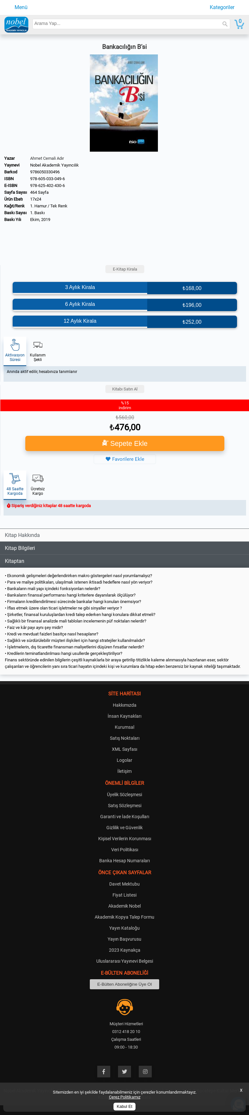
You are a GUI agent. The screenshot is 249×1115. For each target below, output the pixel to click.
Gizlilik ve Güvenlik (124, 827)
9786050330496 (45, 171)
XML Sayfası (124, 749)
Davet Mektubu (124, 884)
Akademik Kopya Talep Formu (124, 917)
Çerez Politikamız (124, 1097)
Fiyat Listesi (124, 895)
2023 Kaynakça (124, 950)
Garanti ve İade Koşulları (124, 816)
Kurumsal (124, 727)
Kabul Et (124, 1106)
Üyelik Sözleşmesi (124, 794)
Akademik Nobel (124, 906)
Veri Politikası (124, 849)
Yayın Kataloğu (124, 928)
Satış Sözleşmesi (124, 805)
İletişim (124, 771)
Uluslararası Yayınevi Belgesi (124, 961)
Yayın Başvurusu (124, 939)
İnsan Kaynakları (124, 716)
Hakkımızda (124, 705)
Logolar (124, 760)
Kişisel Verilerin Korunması (124, 838)
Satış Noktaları (124, 738)
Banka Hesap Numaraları (124, 860)
